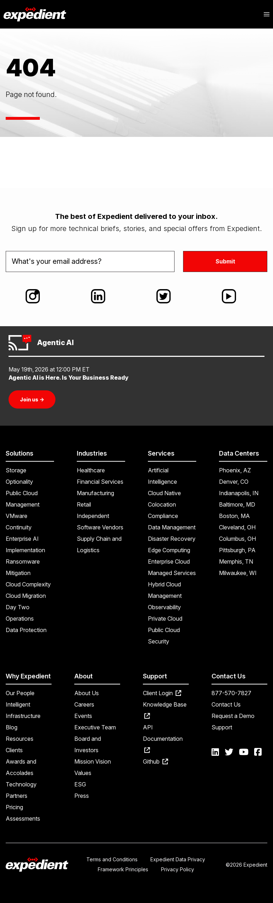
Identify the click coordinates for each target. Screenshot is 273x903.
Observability (164, 607)
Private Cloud (165, 618)
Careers (84, 704)
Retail (84, 504)
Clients (14, 750)
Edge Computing (169, 550)
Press (81, 795)
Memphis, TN (236, 561)
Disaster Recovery (172, 538)
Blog (11, 727)
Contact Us (226, 704)
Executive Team (95, 727)
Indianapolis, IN (238, 493)
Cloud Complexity (28, 584)
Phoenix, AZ (235, 470)
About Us (86, 693)
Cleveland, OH (237, 527)
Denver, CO (233, 481)
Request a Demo (233, 715)
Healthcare (91, 470)
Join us (32, 399)
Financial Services (100, 481)
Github (155, 761)
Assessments (23, 818)
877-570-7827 (231, 693)
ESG (80, 784)
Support (222, 727)
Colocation (162, 504)
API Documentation (163, 738)
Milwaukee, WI (238, 572)
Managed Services (172, 572)
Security (158, 641)
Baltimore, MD (237, 504)
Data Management (172, 527)
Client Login (162, 693)
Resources (19, 738)
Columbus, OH (237, 538)
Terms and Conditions (112, 859)
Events (83, 715)
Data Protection (26, 629)
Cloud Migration (26, 595)
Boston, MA (234, 515)
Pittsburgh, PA (237, 550)
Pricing (14, 807)
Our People (20, 693)
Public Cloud (164, 629)
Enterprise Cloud (169, 561)
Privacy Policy (177, 869)
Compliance (163, 515)
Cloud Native (164, 493)
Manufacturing (95, 493)
